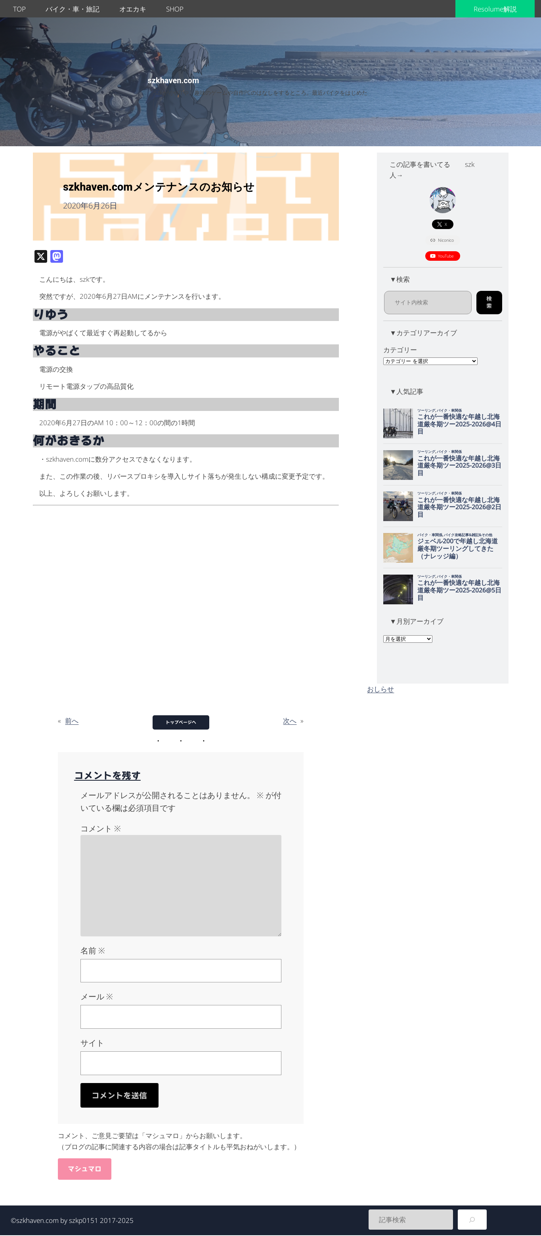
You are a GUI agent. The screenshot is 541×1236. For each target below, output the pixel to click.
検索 (489, 302)
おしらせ (380, 688)
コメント (100, 828)
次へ (289, 720)
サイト (92, 1042)
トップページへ (181, 722)
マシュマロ (84, 1168)
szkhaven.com (173, 80)
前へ (71, 720)
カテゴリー (400, 349)
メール (96, 996)
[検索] (472, 1219)
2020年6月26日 (90, 205)
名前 (92, 950)
